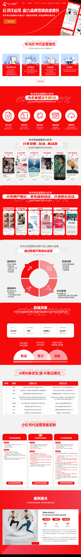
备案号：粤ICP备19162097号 (21, 555)
